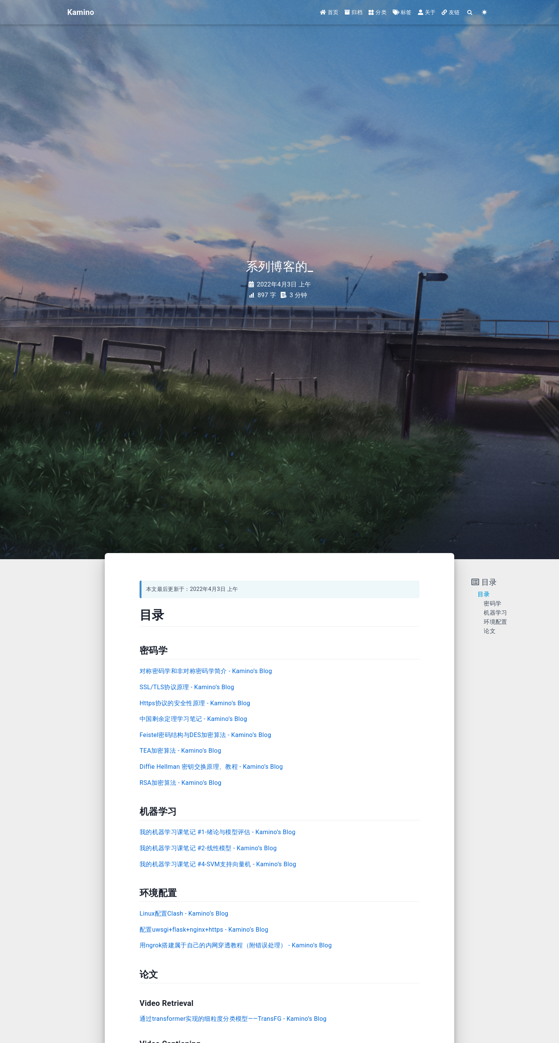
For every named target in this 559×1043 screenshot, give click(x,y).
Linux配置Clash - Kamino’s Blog (184, 913)
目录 (483, 594)
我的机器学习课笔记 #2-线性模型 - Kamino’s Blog (208, 848)
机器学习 (495, 612)
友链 (451, 12)
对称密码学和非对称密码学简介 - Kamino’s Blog (206, 671)
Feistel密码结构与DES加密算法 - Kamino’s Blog (205, 735)
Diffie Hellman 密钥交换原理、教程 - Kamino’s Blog (211, 766)
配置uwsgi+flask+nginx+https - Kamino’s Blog (204, 929)
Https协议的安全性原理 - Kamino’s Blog (195, 703)
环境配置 (495, 621)
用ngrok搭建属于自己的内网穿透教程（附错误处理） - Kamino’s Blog (236, 945)
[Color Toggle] (484, 12)
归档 (353, 12)
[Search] (470, 12)
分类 (378, 12)
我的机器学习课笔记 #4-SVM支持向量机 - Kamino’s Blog (218, 864)
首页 (329, 12)
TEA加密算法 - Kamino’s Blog (180, 750)
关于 (427, 12)
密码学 (492, 603)
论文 (490, 631)
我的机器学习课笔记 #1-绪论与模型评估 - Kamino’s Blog (218, 832)
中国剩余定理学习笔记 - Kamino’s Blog (193, 718)
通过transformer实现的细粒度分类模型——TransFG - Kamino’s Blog (233, 1018)
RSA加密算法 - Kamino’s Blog (180, 782)
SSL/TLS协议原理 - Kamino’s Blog (187, 687)
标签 (402, 12)
